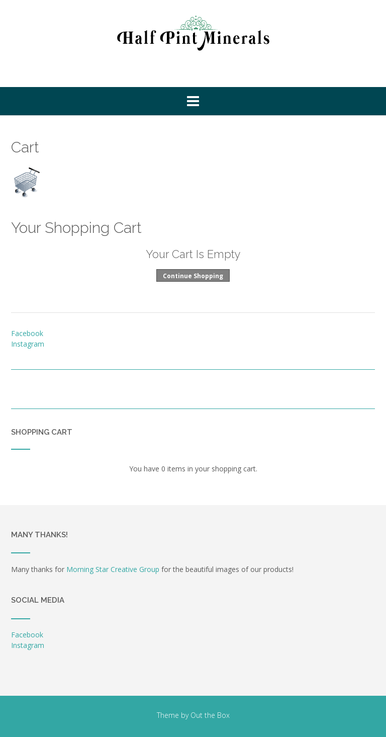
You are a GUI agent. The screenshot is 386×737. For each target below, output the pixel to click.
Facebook (27, 333)
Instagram (27, 344)
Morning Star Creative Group (112, 569)
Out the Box (210, 715)
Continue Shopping (193, 276)
